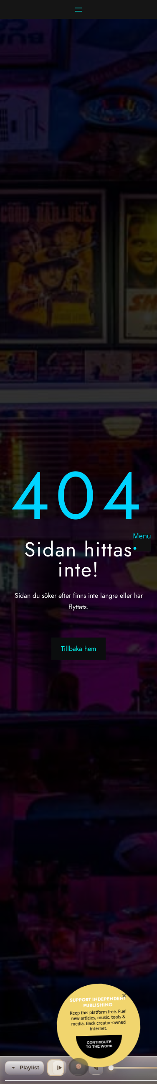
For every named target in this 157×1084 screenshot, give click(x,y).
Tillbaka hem (78, 648)
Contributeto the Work (99, 1044)
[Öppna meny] (78, 10)
